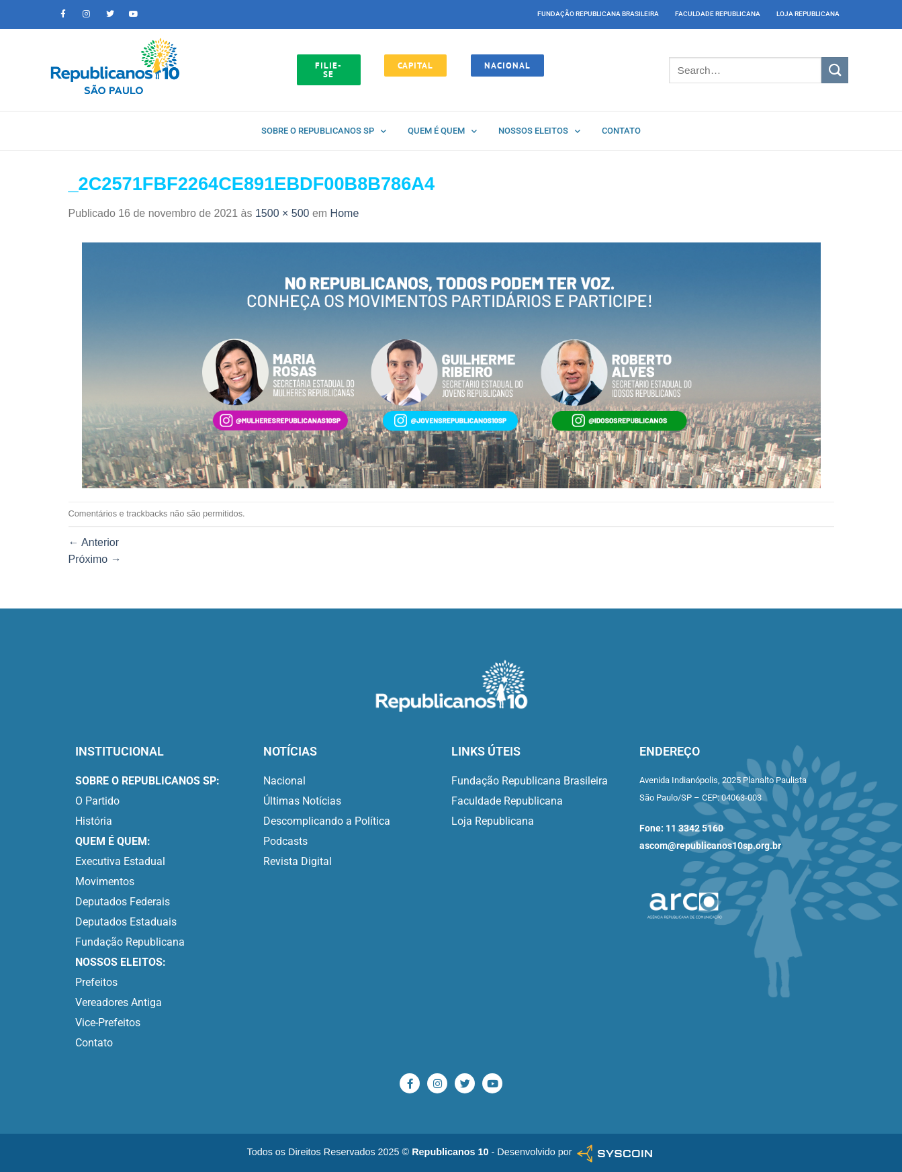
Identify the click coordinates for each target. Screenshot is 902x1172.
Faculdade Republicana (717, 13)
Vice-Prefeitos (107, 1022)
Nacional (284, 780)
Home (344, 213)
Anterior (94, 542)
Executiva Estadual (120, 861)
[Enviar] (834, 70)
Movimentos (104, 881)
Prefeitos (96, 982)
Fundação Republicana (130, 942)
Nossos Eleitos (539, 131)
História (93, 821)
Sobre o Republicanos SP (323, 131)
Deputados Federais (122, 901)
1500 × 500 (282, 213)
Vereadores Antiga (118, 1002)
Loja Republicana (808, 13)
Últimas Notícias (302, 801)
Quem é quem (442, 131)
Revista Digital (297, 861)
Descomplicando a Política (326, 821)
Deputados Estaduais (126, 921)
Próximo (95, 559)
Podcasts (285, 841)
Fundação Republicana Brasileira (598, 13)
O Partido (97, 801)
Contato (621, 131)
